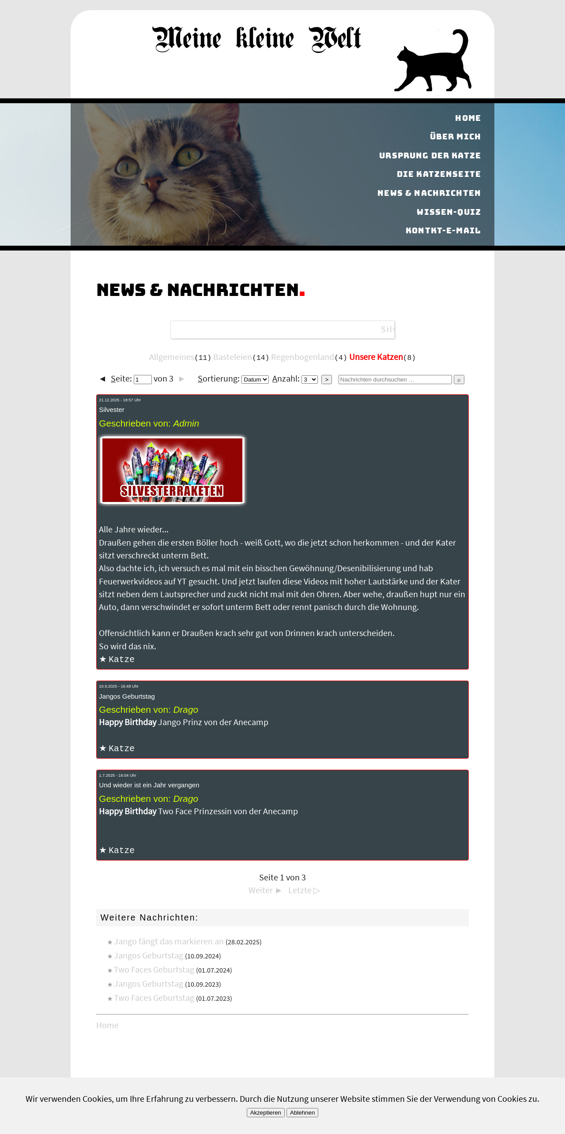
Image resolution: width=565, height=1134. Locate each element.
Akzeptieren (265, 1112)
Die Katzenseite (439, 174)
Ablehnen (302, 1112)
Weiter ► (266, 892)
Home (468, 118)
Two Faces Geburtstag (154, 971)
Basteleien (232, 357)
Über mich (455, 136)
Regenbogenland (302, 357)
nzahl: (295, 379)
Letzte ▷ (304, 892)
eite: (131, 379)
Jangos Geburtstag (148, 957)
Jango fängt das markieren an (169, 943)
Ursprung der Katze (430, 155)
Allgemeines (171, 357)
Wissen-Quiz (449, 212)
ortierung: (233, 379)
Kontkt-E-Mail (443, 230)
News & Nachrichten (429, 193)
